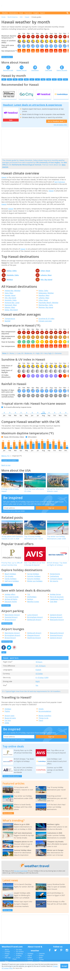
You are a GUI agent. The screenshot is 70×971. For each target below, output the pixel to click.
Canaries (42, 957)
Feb (9, 79)
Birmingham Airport (35, 621)
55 (22, 448)
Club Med (53, 605)
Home (3, 17)
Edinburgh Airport (34, 623)
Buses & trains (10, 721)
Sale (10, 123)
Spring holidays (33, 577)
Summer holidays (33, 580)
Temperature (10, 322)
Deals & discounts (62, 70)
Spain (41, 961)
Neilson (30, 602)
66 (50, 446)
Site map (8, 961)
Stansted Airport (11, 621)
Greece (41, 959)
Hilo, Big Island (46, 283)
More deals (6, 609)
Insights (36, 13)
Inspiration (28, 13)
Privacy (7, 957)
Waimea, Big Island (46, 311)
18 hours (39, 665)
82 (25, 444)
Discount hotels (11, 605)
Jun (32, 79)
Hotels (41, 712)
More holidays (7, 588)
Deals (21, 13)
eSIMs (7, 726)
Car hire (8, 724)
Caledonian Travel (57, 602)
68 (33, 446)
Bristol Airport (10, 623)
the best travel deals (21, 874)
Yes (37, 689)
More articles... (8, 817)
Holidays (8, 712)
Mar (15, 79)
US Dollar (39, 677)
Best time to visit (8, 70)
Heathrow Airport (34, 641)
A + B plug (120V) (42, 681)
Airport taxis (9, 719)
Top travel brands (12, 600)
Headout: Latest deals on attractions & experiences (32, 108)
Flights (7, 715)
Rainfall (7, 324)
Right (38, 685)
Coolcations (54, 580)
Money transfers (45, 719)
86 (42, 443)
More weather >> (7, 57)
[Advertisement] (36, 6)
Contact (7, 955)
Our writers (20, 955)
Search (42, 13)
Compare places (56, 582)
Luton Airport (32, 618)
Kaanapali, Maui (11, 308)
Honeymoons (55, 577)
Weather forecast (21, 70)
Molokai (10, 283)
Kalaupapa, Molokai (46, 296)
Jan (4, 79)
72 (39, 445)
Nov (60, 79)
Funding (18, 959)
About (7, 953)
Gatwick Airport (56, 618)
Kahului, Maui (10, 311)
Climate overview (45, 324)
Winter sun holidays (34, 584)
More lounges (7, 645)
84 (31, 443)
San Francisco (59, 185)
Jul (37, 79)
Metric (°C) (5, 459)
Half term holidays (12, 584)
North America (12, 17)
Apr (21, 79)
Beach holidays (10, 577)
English (38, 673)
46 (67, 449)
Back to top (5, 469)
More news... (7, 914)
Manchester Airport (12, 618)
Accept (64, 966)
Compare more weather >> (10, 464)
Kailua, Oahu (12, 274)
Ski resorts (54, 584)
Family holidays (10, 582)
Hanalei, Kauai (10, 299)
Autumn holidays (33, 582)
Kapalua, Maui (44, 299)
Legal (6, 959)
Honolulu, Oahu (13, 279)
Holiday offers (10, 598)
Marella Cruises (33, 605)
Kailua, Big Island (11, 313)
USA (21, 17)
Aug (43, 79)
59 (56, 447)
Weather (5, 13)
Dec (65, 79)
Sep (49, 79)
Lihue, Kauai (45, 274)
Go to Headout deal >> (56, 125)
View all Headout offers (60, 128)
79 (3, 444)
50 (16, 448)
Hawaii (27, 17)
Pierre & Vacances (57, 600)
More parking (7, 627)
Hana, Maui (9, 296)
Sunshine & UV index (46, 322)
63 (28, 447)
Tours (41, 724)
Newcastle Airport (57, 623)
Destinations (13, 13)
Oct (54, 79)
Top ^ (4, 656)
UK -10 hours (40, 669)
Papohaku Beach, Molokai (48, 306)
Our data (19, 953)
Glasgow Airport (56, 621)
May (26, 79)
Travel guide (48, 70)
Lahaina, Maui (46, 279)
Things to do (43, 721)
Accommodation (45, 715)
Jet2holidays (31, 600)
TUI (28, 598)
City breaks (9, 580)
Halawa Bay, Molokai (12, 294)
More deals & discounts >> (12, 779)
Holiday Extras (55, 598)
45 (5, 449)
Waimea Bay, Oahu (46, 308)
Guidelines (19, 957)
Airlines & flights (11, 602)
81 (20, 444)
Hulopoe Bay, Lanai (12, 306)
